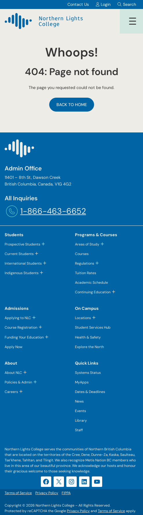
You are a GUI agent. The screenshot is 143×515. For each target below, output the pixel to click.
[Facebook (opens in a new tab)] (46, 481)
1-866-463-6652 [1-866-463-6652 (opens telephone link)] (53, 211)
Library (81, 420)
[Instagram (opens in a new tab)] (71, 481)
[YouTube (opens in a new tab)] (97, 481)
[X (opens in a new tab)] (59, 481)
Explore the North (89, 347)
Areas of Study (87, 244)
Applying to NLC (18, 318)
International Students (23, 263)
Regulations (84, 263)
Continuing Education (93, 292)
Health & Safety (88, 337)
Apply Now (13, 347)
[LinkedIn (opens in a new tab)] (84, 481)
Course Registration (21, 327)
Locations (83, 318)
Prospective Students (22, 244)
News (79, 401)
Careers (11, 392)
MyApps (82, 382)
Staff (79, 430)
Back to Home (71, 104)
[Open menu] (132, 21)
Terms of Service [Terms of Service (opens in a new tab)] (111, 511)
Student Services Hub (93, 327)
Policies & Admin (18, 382)
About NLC (13, 372)
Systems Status (88, 372)
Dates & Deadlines (90, 392)
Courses (82, 254)
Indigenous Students (21, 273)
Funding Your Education (24, 337)
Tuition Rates (85, 273)
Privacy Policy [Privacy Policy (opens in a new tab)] (78, 511)
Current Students (19, 254)
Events (80, 411)
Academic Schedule (91, 282)
